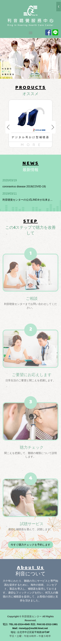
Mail (14, 628)
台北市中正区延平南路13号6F (33, 632)
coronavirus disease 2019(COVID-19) (28, 183)
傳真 (32, 624)
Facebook (48, 32)
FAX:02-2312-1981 (47, 624)
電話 (5, 624)
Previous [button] (8, 127)
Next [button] (53, 127)
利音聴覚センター (31, 15)
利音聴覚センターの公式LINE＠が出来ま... (28, 196)
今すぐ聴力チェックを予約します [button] (30, 544)
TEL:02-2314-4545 (19, 624)
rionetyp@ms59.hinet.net (33, 628)
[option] (30, 124)
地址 (13, 632)
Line (55, 32)
